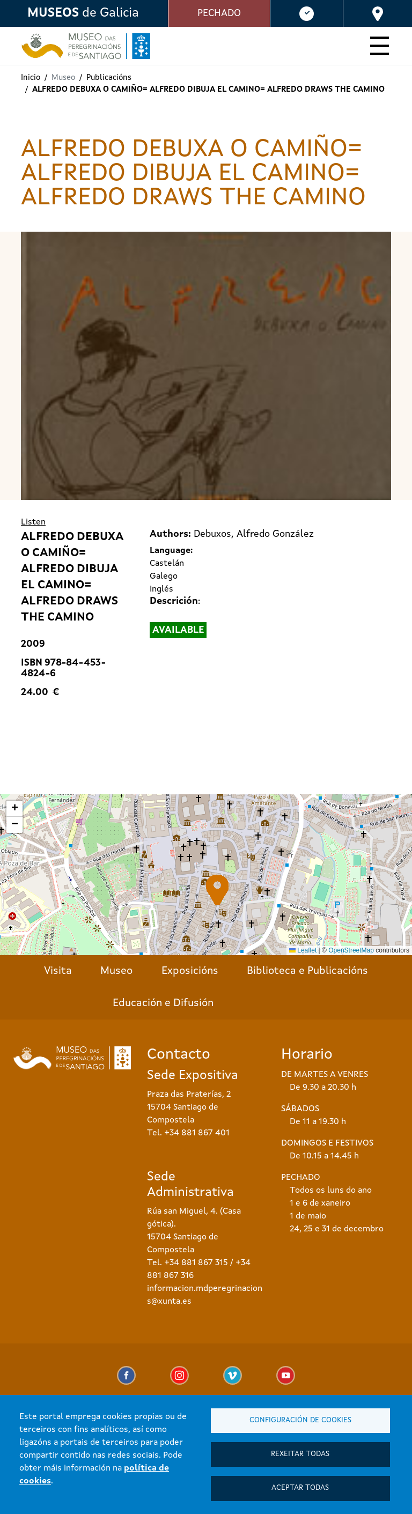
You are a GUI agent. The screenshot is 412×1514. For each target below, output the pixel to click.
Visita (58, 971)
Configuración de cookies (300, 1417)
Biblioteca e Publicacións (307, 971)
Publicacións (108, 78)
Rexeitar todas (300, 1452)
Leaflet (303, 950)
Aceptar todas (300, 1487)
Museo (116, 971)
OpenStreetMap (351, 950)
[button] (217, 890)
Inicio (30, 78)
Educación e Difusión (163, 1003)
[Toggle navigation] (379, 48)
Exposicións (189, 971)
